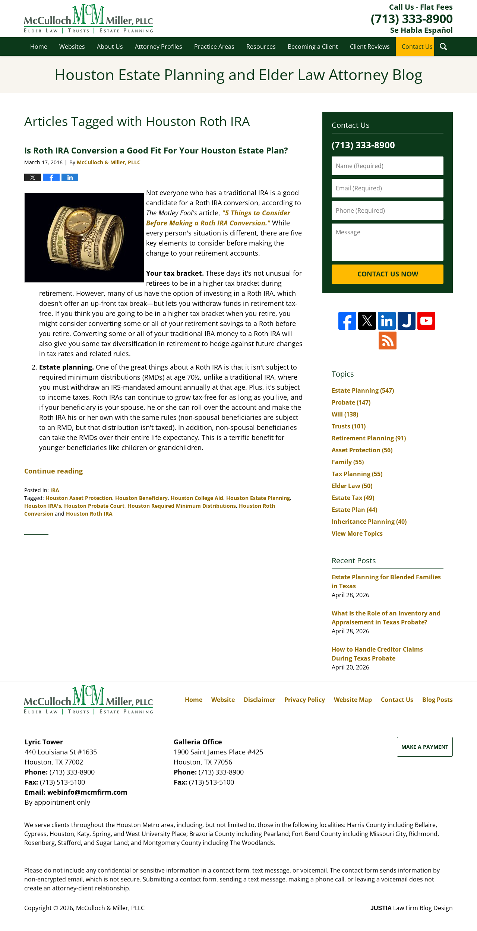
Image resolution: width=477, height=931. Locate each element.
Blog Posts (437, 700)
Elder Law (352, 486)
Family (348, 462)
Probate (351, 402)
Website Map (353, 700)
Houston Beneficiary (141, 497)
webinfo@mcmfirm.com (87, 792)
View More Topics (357, 533)
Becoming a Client (313, 46)
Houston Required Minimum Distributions (181, 505)
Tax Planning (357, 474)
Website (223, 700)
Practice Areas (214, 46)
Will (345, 414)
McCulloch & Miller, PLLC (110, 908)
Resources (261, 46)
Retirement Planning (369, 438)
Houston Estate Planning (258, 497)
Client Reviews (370, 46)
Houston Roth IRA (89, 513)
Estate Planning (363, 390)
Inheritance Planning (369, 521)
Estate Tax (353, 498)
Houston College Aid (197, 497)
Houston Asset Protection (78, 497)
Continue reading (53, 470)
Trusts (349, 426)
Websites (72, 46)
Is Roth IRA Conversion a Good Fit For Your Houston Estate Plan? (156, 150)
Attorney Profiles (158, 46)
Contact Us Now (387, 273)
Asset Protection (362, 450)
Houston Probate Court (94, 505)
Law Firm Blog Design (411, 908)
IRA (54, 490)
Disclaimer (259, 700)
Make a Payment (424, 746)
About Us (110, 46)
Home (38, 46)
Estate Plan (354, 510)
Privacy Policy (304, 700)
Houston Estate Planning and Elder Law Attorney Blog (88, 19)
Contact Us (417, 46)
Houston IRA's (42, 505)
